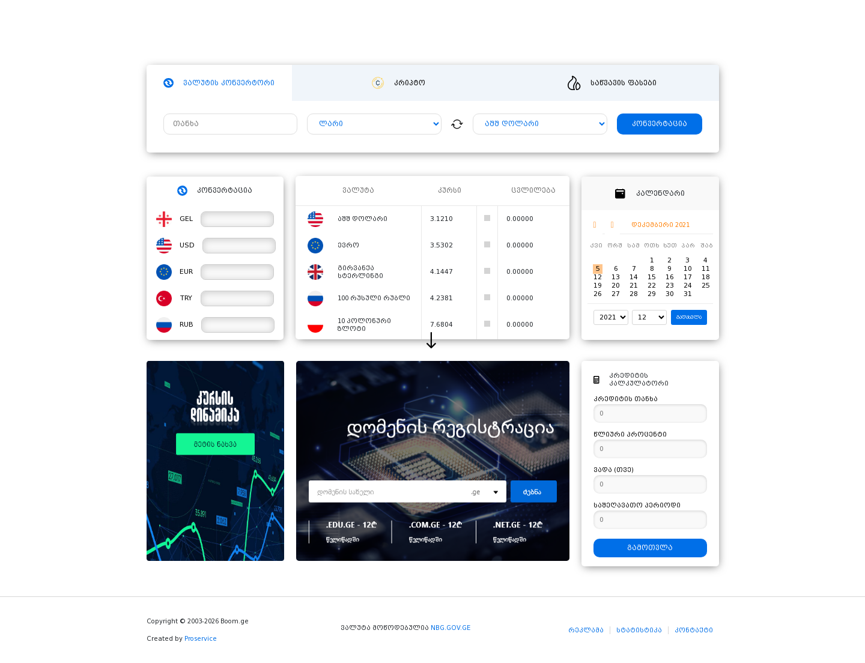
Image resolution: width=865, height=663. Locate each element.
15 (652, 277)
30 (670, 294)
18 (706, 277)
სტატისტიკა (639, 630)
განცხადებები (546, 33)
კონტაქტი (694, 630)
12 (597, 277)
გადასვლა (689, 317)
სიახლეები (423, 33)
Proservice (200, 638)
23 (670, 285)
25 (706, 285)
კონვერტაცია (659, 124)
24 (688, 285)
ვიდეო (481, 33)
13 (616, 277)
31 (688, 294)
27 (616, 294)
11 (706, 268)
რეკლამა (586, 630)
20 (616, 285)
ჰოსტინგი (358, 33)
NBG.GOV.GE (450, 628)
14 (634, 277)
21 (634, 285)
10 (688, 268)
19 (597, 285)
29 (652, 294)
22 (652, 285)
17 (688, 277)
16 (670, 277)
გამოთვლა (650, 548)
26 (597, 294)
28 (634, 294)
